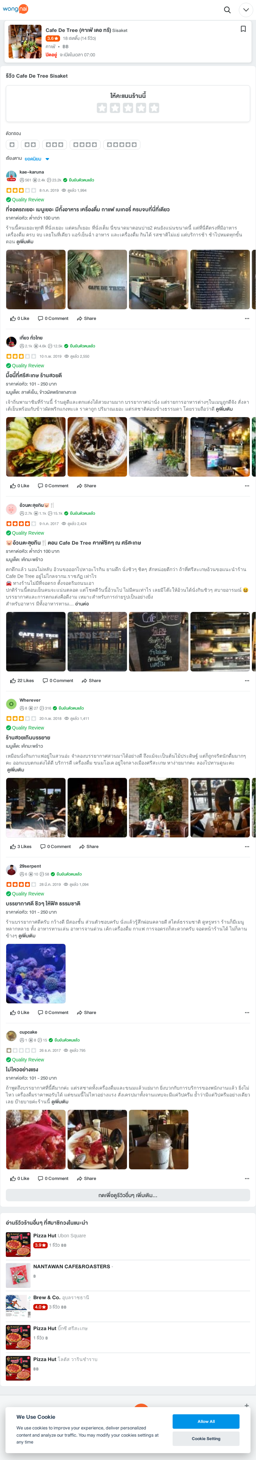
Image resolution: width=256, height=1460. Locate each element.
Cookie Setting (206, 1438)
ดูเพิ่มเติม (24, 241)
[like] (19, 318)
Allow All (206, 1421)
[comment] (52, 318)
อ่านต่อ (82, 604)
